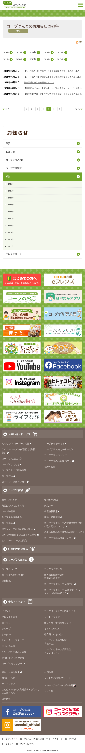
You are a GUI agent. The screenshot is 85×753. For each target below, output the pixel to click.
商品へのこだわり (10, 500)
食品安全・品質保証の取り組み (19, 529)
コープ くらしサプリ (13, 663)
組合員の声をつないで (55, 634)
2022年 (60, 52)
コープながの (8, 744)
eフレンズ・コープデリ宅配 (17, 443)
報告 (8, 176)
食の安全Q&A (51, 500)
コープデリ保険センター (15, 482)
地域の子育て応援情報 (13, 658)
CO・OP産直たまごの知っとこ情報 (20, 535)
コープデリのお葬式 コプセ (59, 461)
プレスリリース (14, 254)
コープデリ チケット (55, 443)
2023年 (47, 52)
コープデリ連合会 (9, 739)
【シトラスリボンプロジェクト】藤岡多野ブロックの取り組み (51, 71)
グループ (6, 628)
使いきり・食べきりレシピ (57, 623)
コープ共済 (8, 476)
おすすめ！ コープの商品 (14, 540)
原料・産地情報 (53, 517)
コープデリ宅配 (14, 168)
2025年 (19, 52)
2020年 (19, 59)
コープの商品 (15, 490)
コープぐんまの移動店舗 (14, 470)
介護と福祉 (49, 467)
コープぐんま (71, 739)
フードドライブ (52, 617)
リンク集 (48, 691)
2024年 (33, 52)
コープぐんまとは (17, 559)
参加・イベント (17, 601)
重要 (8, 143)
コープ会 (6, 623)
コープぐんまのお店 (12, 458)
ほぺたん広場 (8, 646)
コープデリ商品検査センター (60, 538)
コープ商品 (8, 523)
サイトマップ (8, 684)
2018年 (47, 59)
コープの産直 (8, 511)
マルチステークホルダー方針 (60, 685)
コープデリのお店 (15, 160)
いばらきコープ (41, 739)
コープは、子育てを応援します (59, 611)
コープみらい (26, 739)
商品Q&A (49, 505)
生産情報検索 (52, 511)
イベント (6, 611)
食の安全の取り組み (12, 517)
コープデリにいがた (25, 744)
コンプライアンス (53, 569)
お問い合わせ (8, 678)
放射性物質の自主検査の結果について (64, 532)
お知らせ (10, 152)
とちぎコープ (56, 739)
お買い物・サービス (19, 434)
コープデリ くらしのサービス (59, 449)
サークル (6, 634)
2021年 (6, 59)
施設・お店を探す (12, 672)
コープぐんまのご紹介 (13, 575)
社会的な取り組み (18, 549)
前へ (7, 109)
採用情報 (6, 699)
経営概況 (6, 581)
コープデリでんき (12, 464)
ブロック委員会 (9, 617)
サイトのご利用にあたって (57, 678)
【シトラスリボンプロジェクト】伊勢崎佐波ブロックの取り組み (52, 77)
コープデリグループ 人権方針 (60, 584)
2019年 (33, 59)
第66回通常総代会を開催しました (39, 82)
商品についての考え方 (13, 505)
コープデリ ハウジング (57, 455)
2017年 (60, 59)
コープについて (9, 569)
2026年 (6, 52)
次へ (77, 109)
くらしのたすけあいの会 (14, 652)
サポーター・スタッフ (13, 640)
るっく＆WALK (51, 628)
